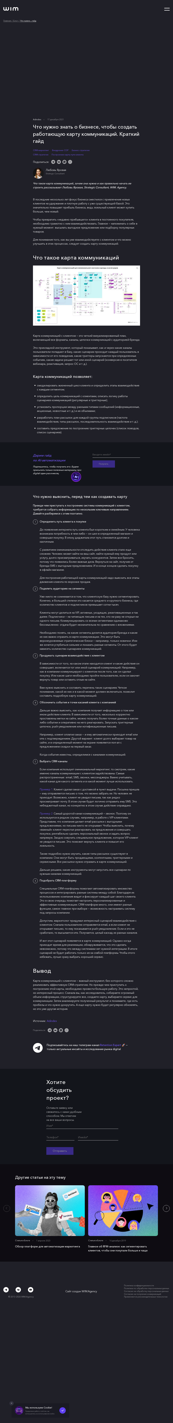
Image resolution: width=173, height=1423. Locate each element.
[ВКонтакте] (59, 162)
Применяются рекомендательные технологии (145, 1297)
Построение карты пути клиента (67, 154)
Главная (7, 20)
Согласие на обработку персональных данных (146, 1292)
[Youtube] (30, 1290)
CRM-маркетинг (41, 150)
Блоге (27, 1240)
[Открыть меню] (167, 9)
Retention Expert (110, 1045)
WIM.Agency (89, 1291)
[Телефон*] (60, 1138)
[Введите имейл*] (116, 455)
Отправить (60, 1150)
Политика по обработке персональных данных (146, 1289)
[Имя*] (82, 1126)
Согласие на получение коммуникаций (142, 1294)
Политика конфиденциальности (139, 1286)
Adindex (37, 119)
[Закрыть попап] (11, 1403)
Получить (104, 464)
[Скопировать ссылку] (70, 162)
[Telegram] (53, 162)
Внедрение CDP (60, 150)
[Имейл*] (98, 1138)
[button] (166, 1208)
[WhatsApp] (64, 162)
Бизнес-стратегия (81, 150)
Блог (15, 20)
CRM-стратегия (40, 154)
